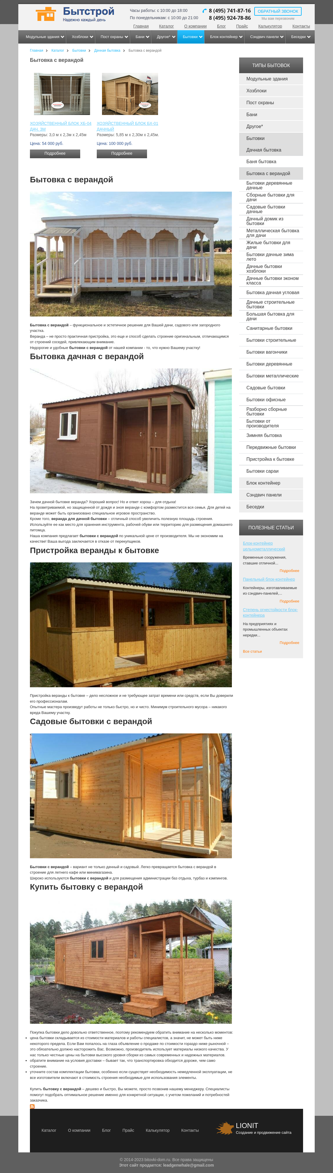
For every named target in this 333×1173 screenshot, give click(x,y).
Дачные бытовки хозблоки (264, 269)
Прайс (242, 26)
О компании (195, 26)
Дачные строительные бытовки (270, 304)
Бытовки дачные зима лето (270, 257)
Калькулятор (270, 26)
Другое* (163, 37)
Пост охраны (112, 37)
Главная (141, 26)
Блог (221, 26)
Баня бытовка (261, 161)
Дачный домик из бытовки (264, 221)
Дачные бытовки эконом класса (272, 280)
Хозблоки (80, 37)
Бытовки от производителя (262, 423)
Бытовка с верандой (268, 173)
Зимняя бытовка (264, 435)
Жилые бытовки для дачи (268, 245)
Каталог (166, 26)
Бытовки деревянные (269, 363)
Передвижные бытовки (271, 447)
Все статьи (252, 651)
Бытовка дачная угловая (272, 292)
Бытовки (190, 37)
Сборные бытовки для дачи (270, 197)
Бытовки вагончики (266, 352)
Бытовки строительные (271, 340)
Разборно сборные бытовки (266, 411)
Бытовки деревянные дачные (269, 185)
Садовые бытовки (265, 387)
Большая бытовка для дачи (270, 316)
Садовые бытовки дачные (265, 209)
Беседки (298, 37)
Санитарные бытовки (269, 328)
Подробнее (55, 153)
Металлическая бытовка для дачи (272, 233)
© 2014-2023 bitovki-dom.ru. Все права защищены (166, 1159)
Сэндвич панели (264, 37)
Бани (140, 37)
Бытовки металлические (272, 375)
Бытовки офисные (266, 399)
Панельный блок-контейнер (269, 579)
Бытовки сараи (262, 471)
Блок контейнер (224, 37)
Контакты (301, 26)
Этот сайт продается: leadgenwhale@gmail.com (166, 1165)
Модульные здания (42, 37)
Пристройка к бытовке (270, 459)
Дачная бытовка (263, 149)
